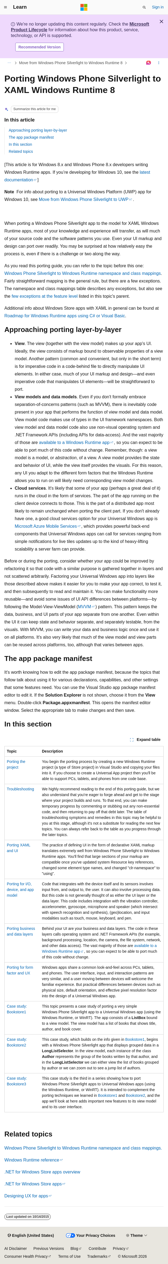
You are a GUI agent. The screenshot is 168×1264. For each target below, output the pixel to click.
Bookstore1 (135, 1039)
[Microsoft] (84, 7)
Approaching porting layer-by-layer (38, 130)
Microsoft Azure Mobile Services (46, 526)
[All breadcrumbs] (9, 63)
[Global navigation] (5, 7)
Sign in (158, 7)
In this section (20, 144)
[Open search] (144, 7)
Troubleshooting (20, 789)
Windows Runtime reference (31, 1160)
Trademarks (97, 1256)
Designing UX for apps (26, 1196)
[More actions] (159, 63)
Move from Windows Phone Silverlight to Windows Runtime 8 (71, 63)
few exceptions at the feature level (45, 296)
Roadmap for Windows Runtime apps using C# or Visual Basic (64, 315)
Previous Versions (48, 1248)
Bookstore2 (135, 1095)
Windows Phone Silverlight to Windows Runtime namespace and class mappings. (83, 1148)
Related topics (21, 151)
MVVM (84, 606)
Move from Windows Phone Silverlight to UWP (83, 199)
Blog (74, 1248)
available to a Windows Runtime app (74, 442)
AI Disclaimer (15, 1248)
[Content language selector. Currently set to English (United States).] (30, 1235)
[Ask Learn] (148, 63)
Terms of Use (69, 1256)
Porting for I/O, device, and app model (20, 889)
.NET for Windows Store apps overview (42, 1172)
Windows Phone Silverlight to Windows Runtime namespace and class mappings (82, 273)
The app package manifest (31, 137)
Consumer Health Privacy (26, 1256)
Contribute (97, 1248)
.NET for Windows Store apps (33, 1184)
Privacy (119, 1248)
